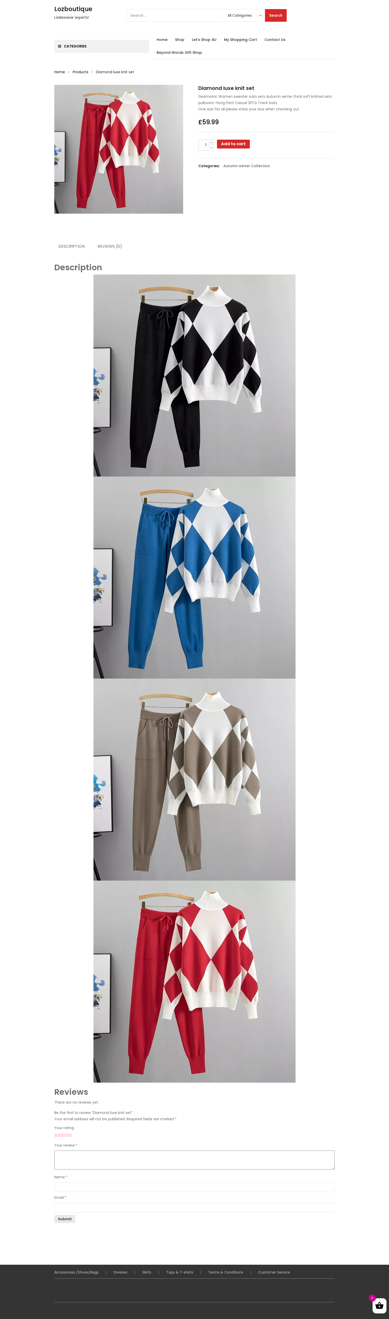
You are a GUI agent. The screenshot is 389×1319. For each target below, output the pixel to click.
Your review (66, 1145)
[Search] (206, 15)
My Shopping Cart (240, 39)
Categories (72, 46)
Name (61, 1177)
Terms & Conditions (225, 1272)
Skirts (146, 1272)
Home (162, 39)
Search (275, 15)
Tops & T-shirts (179, 1272)
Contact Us (274, 39)
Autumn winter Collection (246, 165)
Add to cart (233, 144)
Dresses (120, 1272)
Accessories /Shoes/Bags (76, 1272)
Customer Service (274, 1272)
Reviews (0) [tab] (110, 246)
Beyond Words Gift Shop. (180, 52)
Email (60, 1197)
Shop (179, 39)
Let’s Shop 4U (204, 39)
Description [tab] (71, 246)
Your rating (64, 1128)
